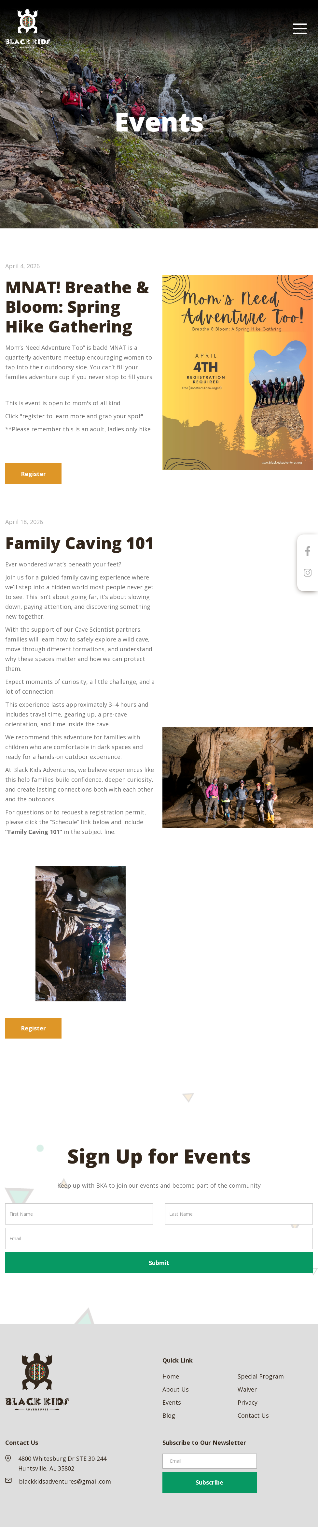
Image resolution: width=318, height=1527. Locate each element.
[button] (300, 29)
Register (33, 474)
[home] (27, 28)
